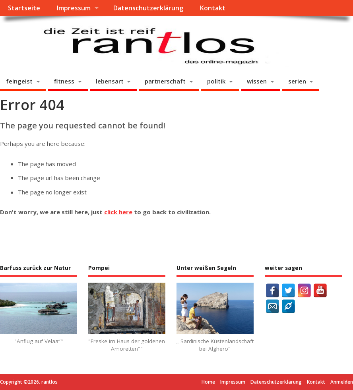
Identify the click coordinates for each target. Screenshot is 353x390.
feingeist (19, 81)
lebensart (110, 81)
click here (118, 212)
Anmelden (341, 381)
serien (297, 81)
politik (216, 81)
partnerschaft (165, 81)
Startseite (24, 8)
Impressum (73, 8)
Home (208, 381)
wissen (257, 81)
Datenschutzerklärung (148, 8)
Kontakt (212, 8)
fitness (64, 81)
